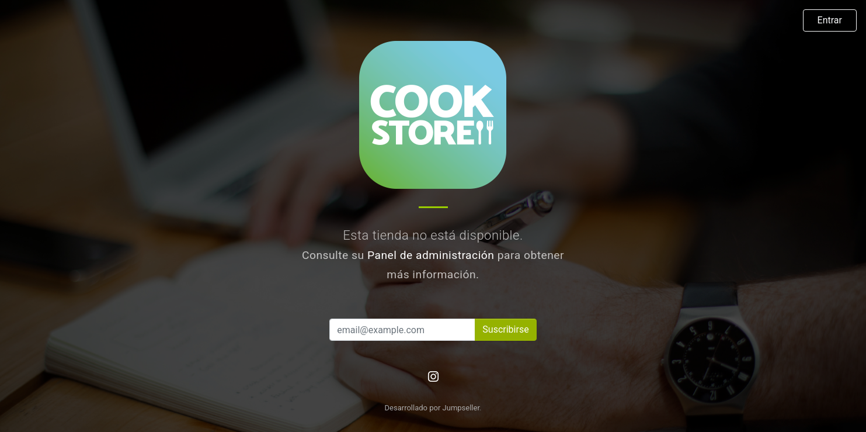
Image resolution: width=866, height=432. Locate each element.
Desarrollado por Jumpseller (432, 407)
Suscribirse (505, 329)
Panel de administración (431, 255)
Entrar (830, 20)
